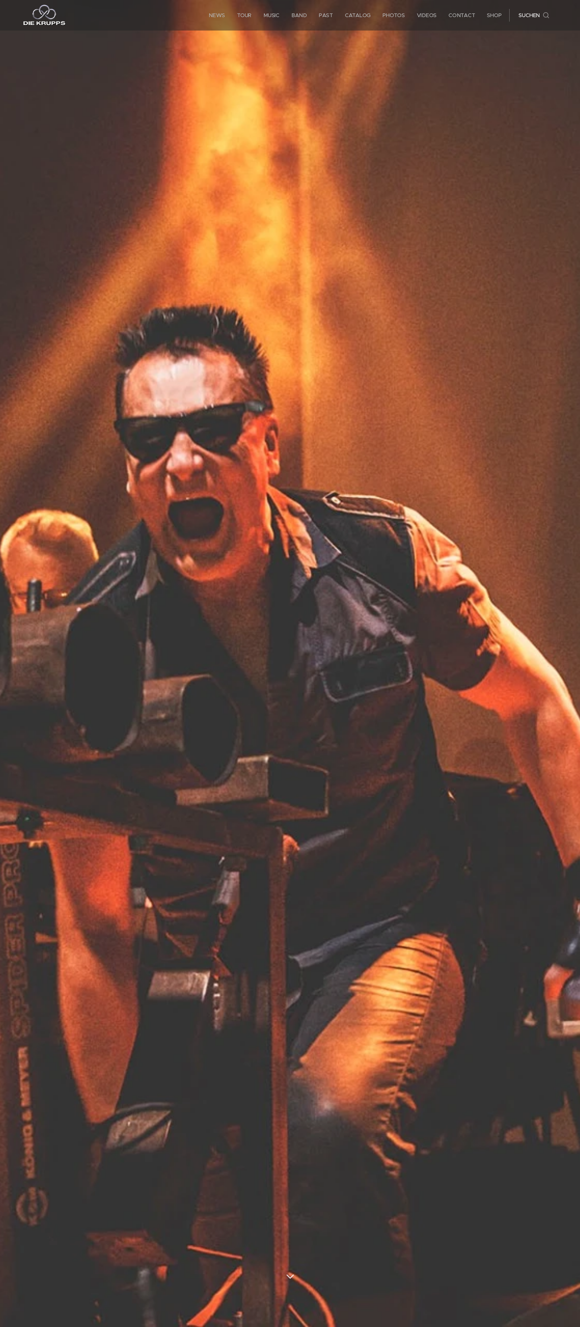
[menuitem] (218, 15)
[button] (533, 15)
